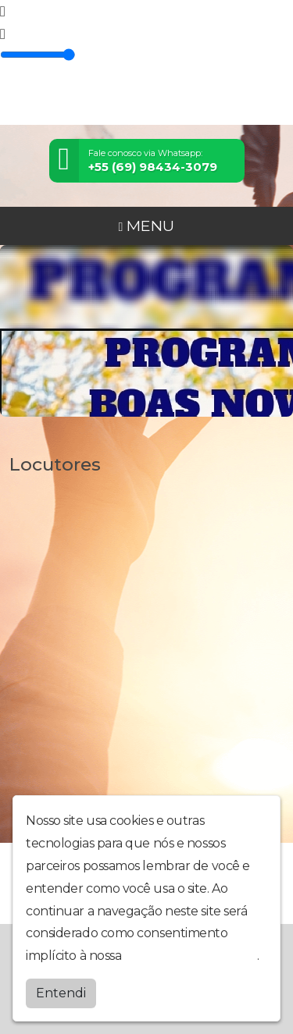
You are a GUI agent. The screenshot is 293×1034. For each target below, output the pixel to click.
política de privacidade (190, 955)
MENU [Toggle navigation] (147, 225)
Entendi (61, 993)
